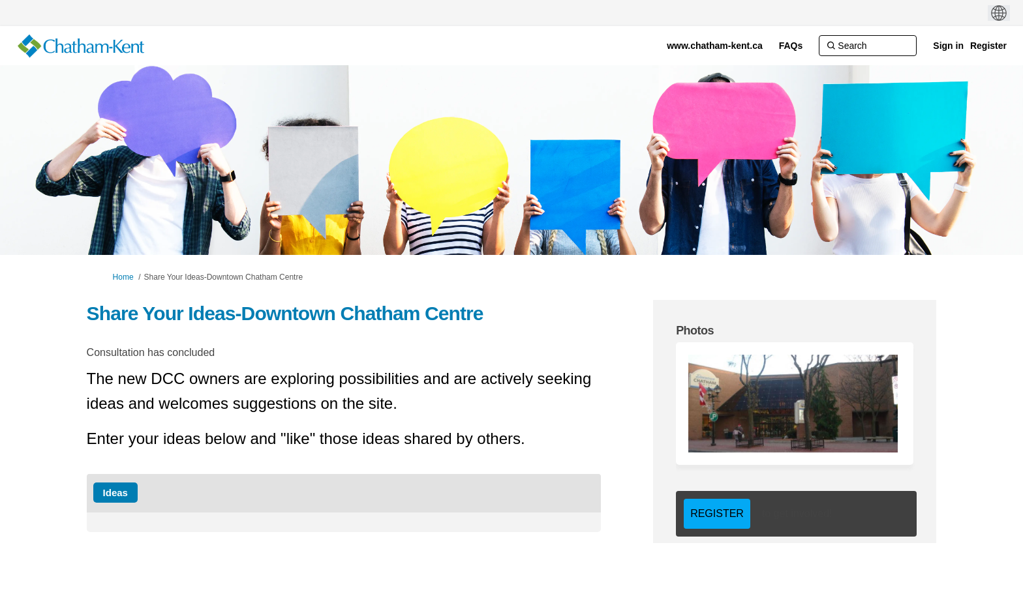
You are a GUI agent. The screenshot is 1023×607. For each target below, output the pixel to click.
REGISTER (717, 513)
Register (988, 45)
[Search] (868, 45)
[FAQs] (791, 45)
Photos (695, 330)
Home (123, 277)
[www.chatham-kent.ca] (715, 45)
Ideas (115, 492)
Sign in (948, 45)
